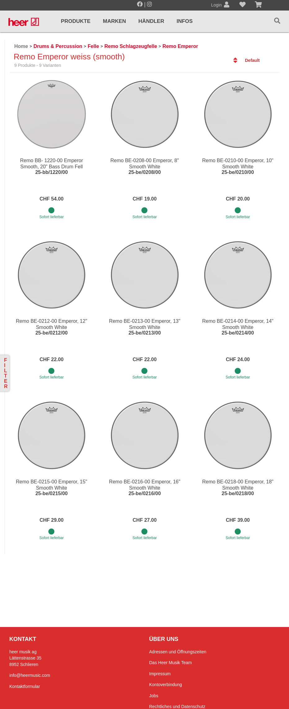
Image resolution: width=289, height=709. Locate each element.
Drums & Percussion (57, 46)
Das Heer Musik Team (170, 662)
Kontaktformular (24, 686)
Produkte (75, 21)
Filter (6, 373)
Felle (93, 46)
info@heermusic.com (29, 675)
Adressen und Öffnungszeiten (177, 651)
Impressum (160, 673)
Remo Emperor (180, 46)
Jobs (153, 695)
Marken (114, 21)
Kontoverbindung (165, 684)
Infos (184, 21)
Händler (151, 21)
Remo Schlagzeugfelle (130, 46)
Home (21, 46)
